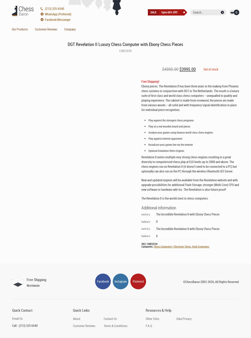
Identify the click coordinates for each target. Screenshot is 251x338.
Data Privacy (184, 319)
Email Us (17, 318)
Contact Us (110, 319)
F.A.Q (149, 326)
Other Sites (152, 319)
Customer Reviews (46, 29)
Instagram (121, 281)
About (76, 319)
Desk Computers (200, 246)
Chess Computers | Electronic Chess (172, 246)
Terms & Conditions (115, 326)
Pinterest (138, 281)
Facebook (103, 281)
